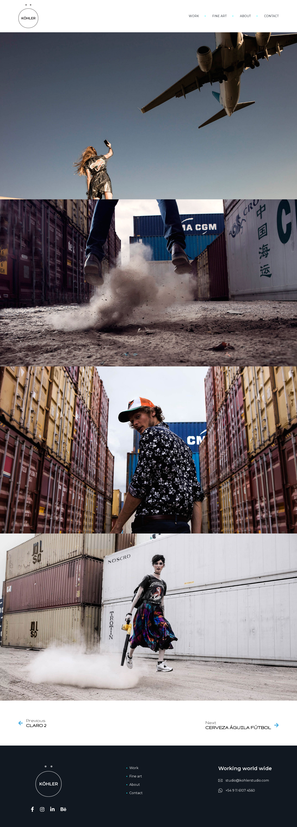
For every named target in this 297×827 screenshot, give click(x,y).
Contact (271, 16)
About (245, 16)
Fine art (219, 16)
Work (194, 16)
